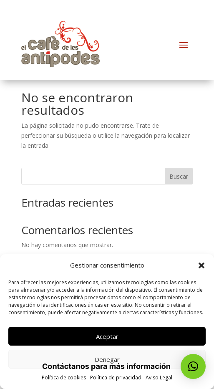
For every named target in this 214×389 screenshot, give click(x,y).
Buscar (178, 176)
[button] (201, 265)
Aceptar (107, 336)
